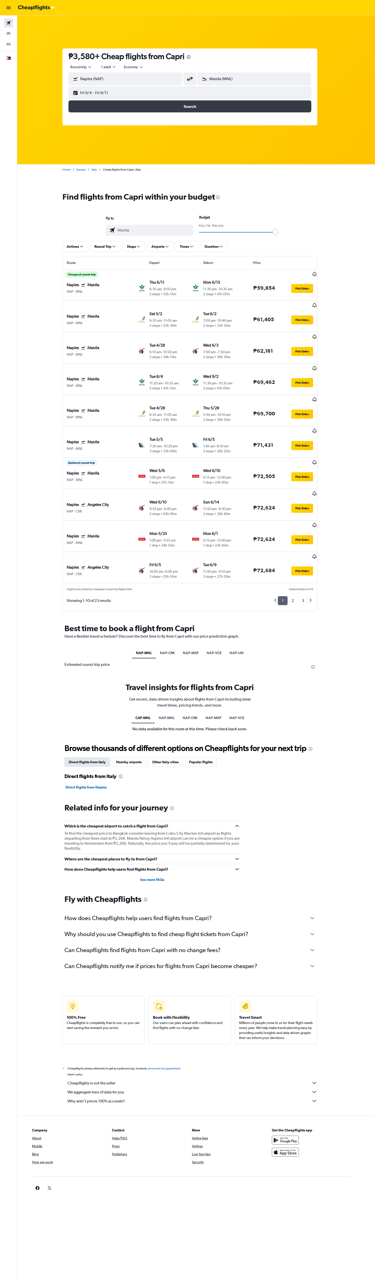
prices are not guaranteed (170, 1019)
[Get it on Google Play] (298, 1090)
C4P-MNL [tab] (149, 668)
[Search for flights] (8, 23)
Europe (87, 169)
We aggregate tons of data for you (199, 1042)
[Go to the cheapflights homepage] (36, 7)
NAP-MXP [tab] (197, 603)
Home (73, 169)
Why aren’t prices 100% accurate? (199, 1051)
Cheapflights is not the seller (199, 1033)
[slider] (282, 232)
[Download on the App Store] (298, 1102)
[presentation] (195, 57)
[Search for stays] (8, 33)
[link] (290, 1138)
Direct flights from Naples (92, 738)
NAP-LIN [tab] (243, 603)
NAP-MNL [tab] (150, 603)
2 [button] (299, 551)
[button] (8, 7)
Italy (100, 169)
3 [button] (309, 551)
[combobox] (87, 66)
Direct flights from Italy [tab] (93, 713)
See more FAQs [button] (158, 830)
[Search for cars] (8, 44)
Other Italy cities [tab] (171, 713)
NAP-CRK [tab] (173, 603)
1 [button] (289, 551)
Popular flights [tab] (207, 713)
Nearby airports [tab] (135, 713)
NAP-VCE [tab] (220, 603)
